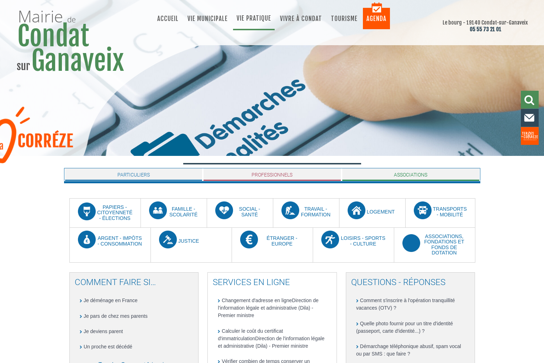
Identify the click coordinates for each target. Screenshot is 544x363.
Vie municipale (208, 18)
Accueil (168, 18)
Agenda (376, 18)
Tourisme (344, 18)
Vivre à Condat (301, 18)
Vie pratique (254, 18)
